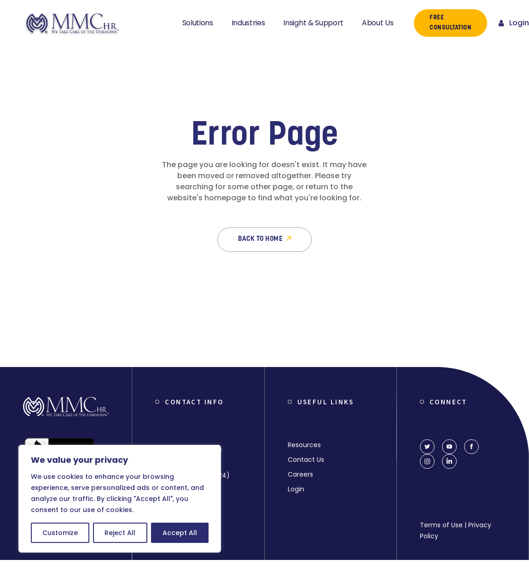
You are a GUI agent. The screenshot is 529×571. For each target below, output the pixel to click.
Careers (300, 474)
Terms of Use (441, 525)
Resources (304, 444)
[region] (119, 499)
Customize (60, 532)
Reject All (120, 532)
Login (296, 489)
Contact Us (306, 459)
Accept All (180, 532)
